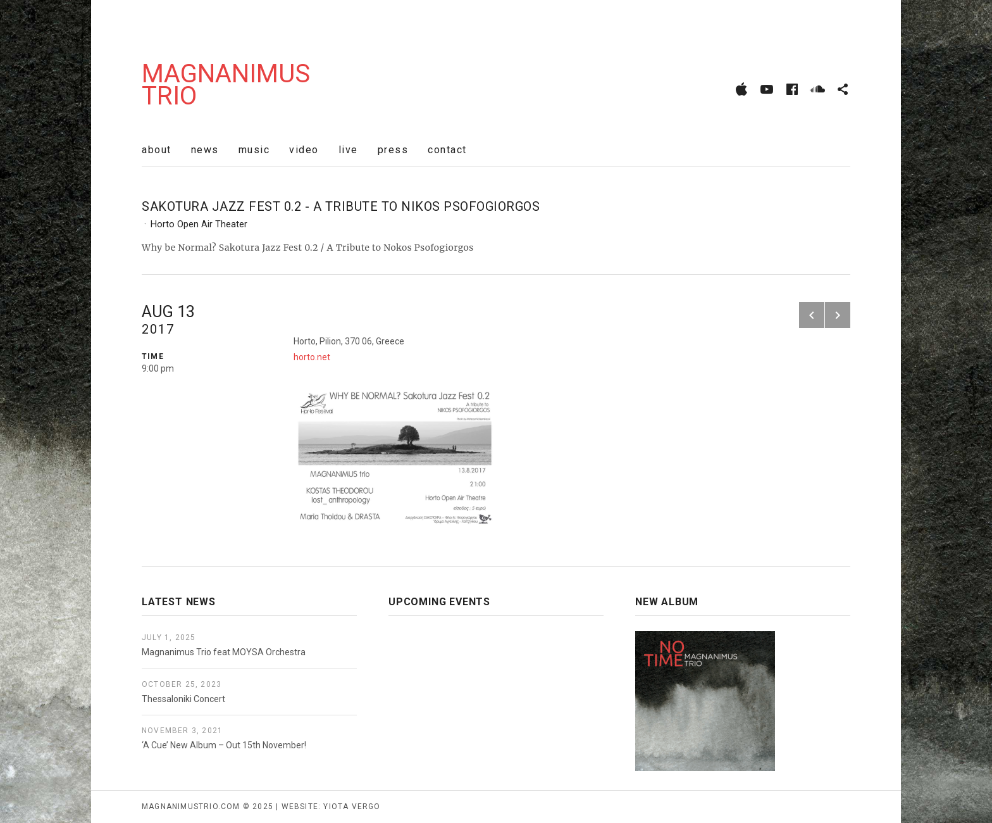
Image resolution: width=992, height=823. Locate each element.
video (304, 150)
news (205, 150)
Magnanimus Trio (226, 85)
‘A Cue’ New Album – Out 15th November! (224, 745)
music (254, 150)
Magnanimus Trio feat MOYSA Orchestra (224, 652)
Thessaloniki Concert (183, 699)
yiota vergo (351, 806)
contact (447, 150)
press (393, 150)
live (348, 150)
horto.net (312, 357)
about (156, 150)
